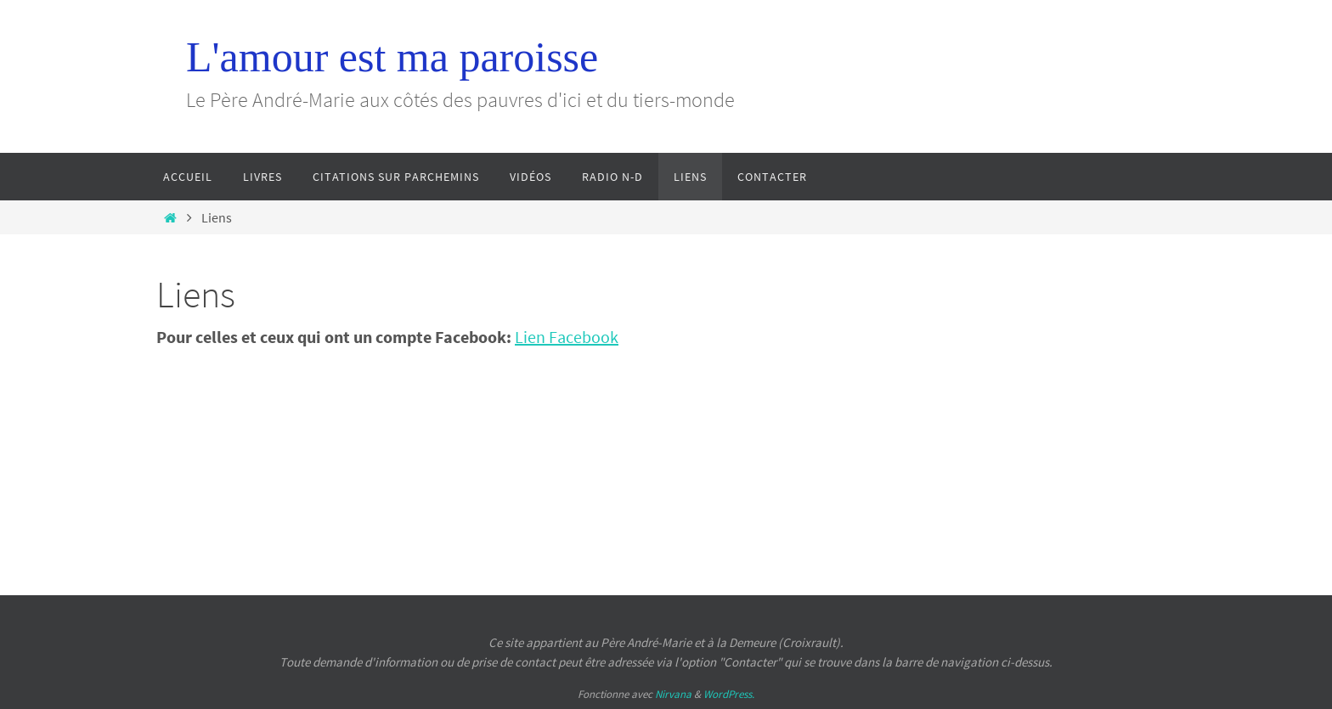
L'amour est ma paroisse (392, 57)
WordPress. (728, 694)
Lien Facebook (566, 336)
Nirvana (673, 694)
